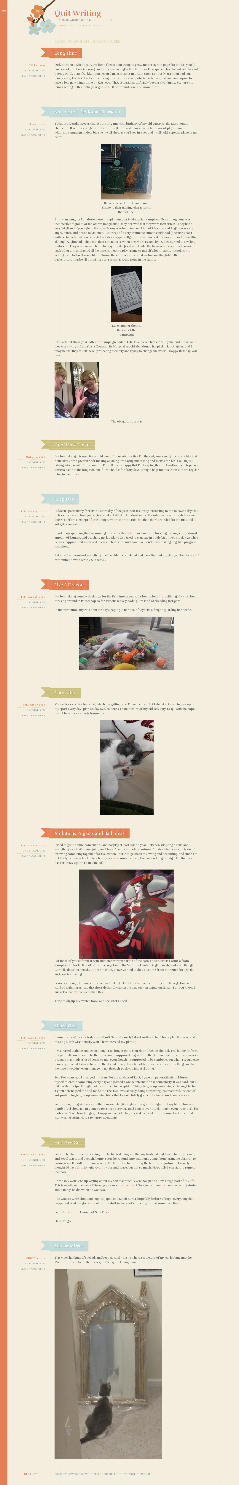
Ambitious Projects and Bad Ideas (89, 833)
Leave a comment (32, 76)
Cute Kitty (65, 693)
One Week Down (72, 445)
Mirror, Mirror (68, 1246)
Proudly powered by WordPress (78, 1474)
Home (61, 25)
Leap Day (64, 499)
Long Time (65, 53)
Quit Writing (78, 13)
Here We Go (67, 1142)
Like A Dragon (69, 585)
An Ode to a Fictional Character (87, 112)
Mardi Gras (65, 1026)
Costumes (92, 25)
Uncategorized (34, 70)
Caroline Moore (139, 1474)
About (74, 25)
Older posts (27, 1474)
